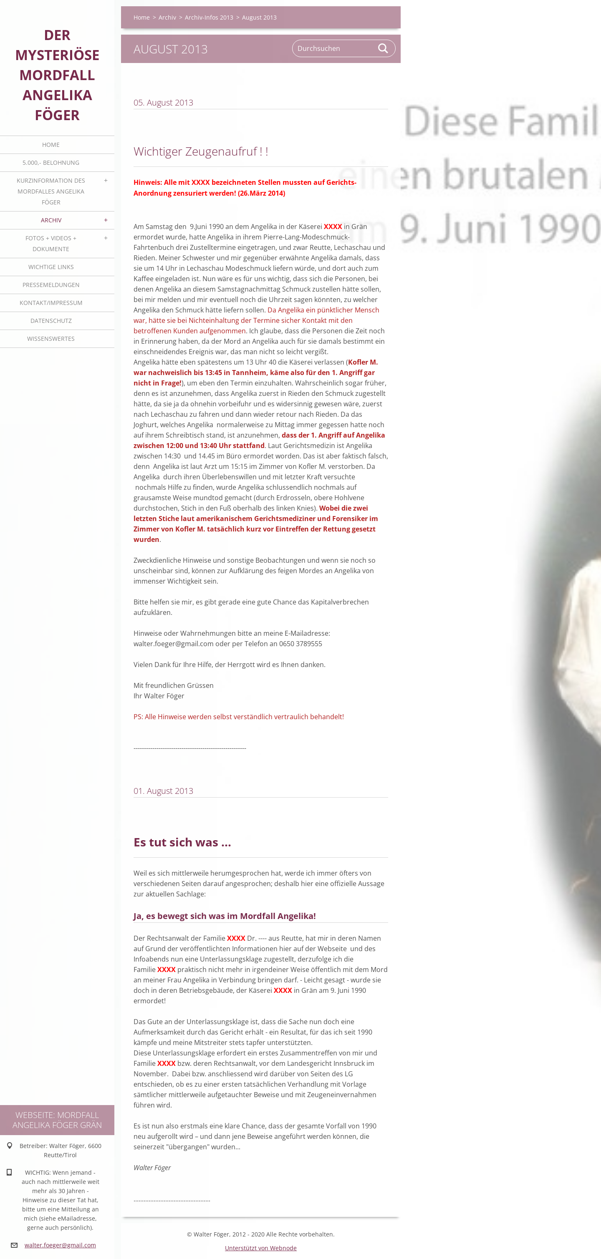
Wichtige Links (51, 267)
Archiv (51, 220)
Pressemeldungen (51, 285)
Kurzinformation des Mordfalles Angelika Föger (51, 191)
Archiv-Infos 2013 (209, 17)
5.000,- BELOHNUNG (51, 162)
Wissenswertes (51, 338)
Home (51, 145)
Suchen (383, 48)
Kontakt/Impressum (51, 303)
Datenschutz (51, 321)
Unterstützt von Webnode (261, 1248)
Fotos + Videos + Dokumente (50, 243)
